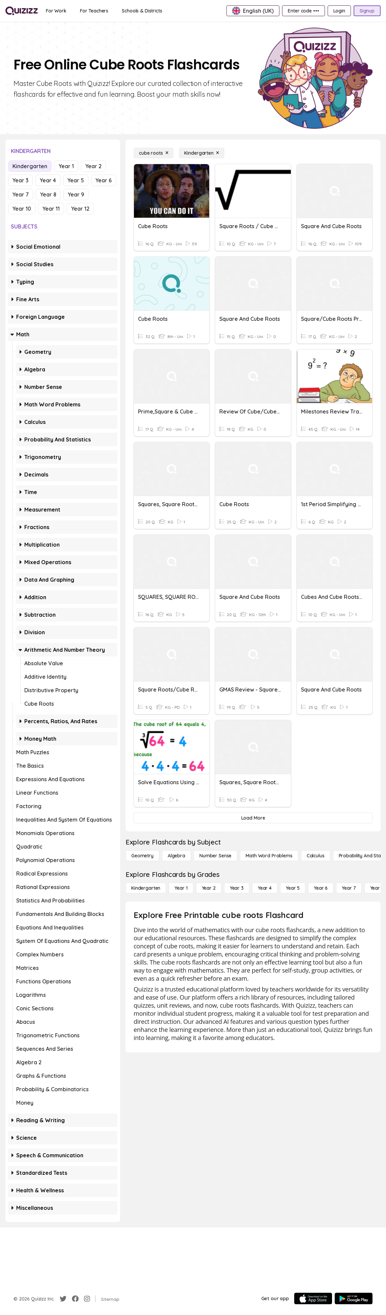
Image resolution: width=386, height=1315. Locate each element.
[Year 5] (292, 888)
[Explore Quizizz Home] (21, 10)
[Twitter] (63, 1298)
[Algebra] (176, 855)
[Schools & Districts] (141, 10)
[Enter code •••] (303, 10)
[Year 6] (320, 888)
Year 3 (20, 180)
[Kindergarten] (201, 153)
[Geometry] (142, 855)
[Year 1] (181, 888)
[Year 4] (264, 888)
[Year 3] (236, 888)
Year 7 (20, 194)
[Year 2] (208, 888)
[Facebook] (75, 1298)
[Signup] (367, 10)
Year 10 (21, 208)
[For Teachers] (94, 10)
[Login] (339, 10)
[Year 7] (348, 888)
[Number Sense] (215, 855)
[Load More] (253, 818)
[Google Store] (354, 1298)
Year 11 (51, 208)
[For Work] (56, 10)
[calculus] (315, 855)
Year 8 (48, 194)
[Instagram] (87, 1298)
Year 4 (48, 180)
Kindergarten (29, 166)
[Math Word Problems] (269, 855)
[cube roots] (153, 153)
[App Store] (313, 1298)
